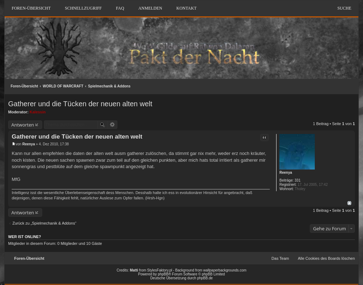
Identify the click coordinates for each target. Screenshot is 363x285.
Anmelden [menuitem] (150, 8)
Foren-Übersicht (24, 86)
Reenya (285, 172)
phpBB (163, 274)
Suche (344, 8)
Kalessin (38, 112)
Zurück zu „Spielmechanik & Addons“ (44, 223)
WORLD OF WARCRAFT (63, 86)
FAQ (120, 8)
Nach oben (349, 203)
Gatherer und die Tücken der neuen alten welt (80, 104)
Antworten (22, 125)
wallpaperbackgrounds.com (224, 270)
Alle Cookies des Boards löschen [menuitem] (326, 258)
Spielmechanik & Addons (109, 86)
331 (298, 180)
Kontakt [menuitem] (186, 8)
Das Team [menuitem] (280, 258)
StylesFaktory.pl (159, 270)
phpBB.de (205, 278)
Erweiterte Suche (112, 124)
